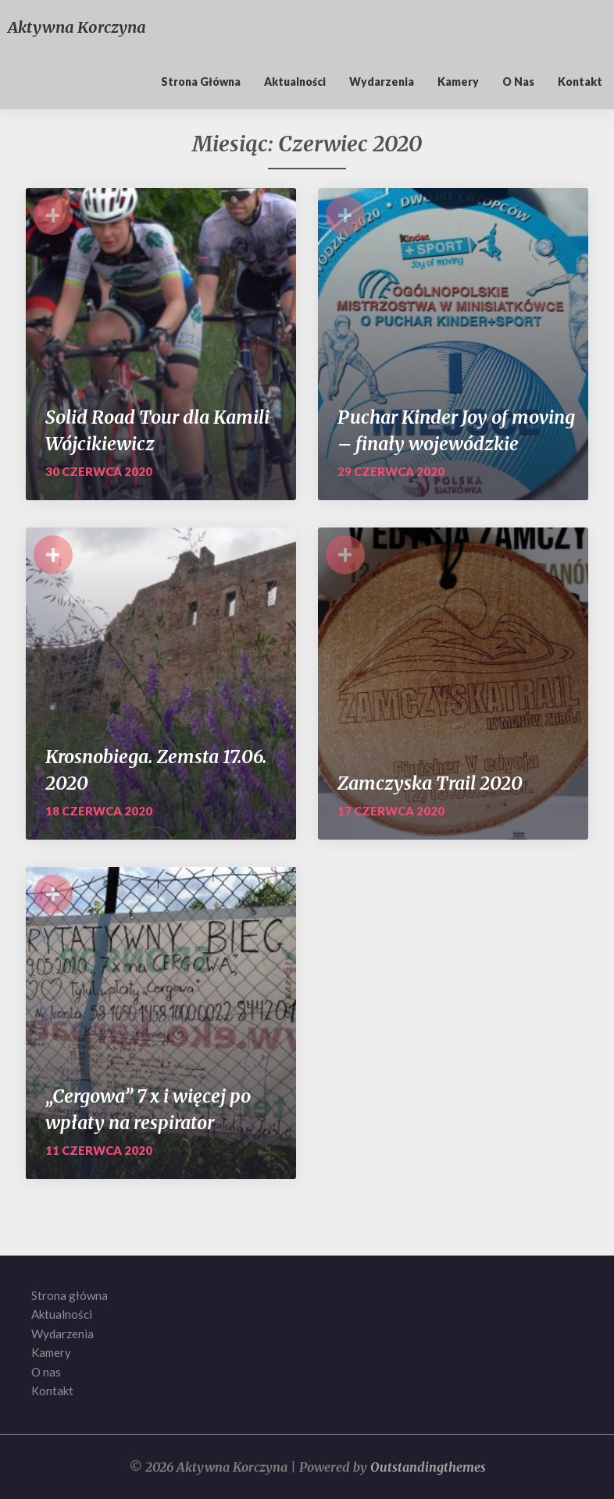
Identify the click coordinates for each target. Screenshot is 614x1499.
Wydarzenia (381, 81)
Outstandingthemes (428, 1467)
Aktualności (295, 81)
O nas (518, 81)
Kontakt (580, 81)
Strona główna (201, 81)
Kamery (458, 81)
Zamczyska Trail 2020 (430, 783)
